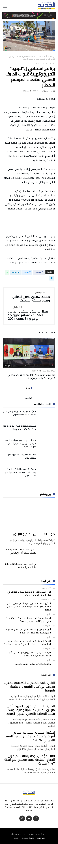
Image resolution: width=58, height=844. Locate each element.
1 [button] (31, 388)
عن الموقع (41, 838)
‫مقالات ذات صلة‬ (47, 333)
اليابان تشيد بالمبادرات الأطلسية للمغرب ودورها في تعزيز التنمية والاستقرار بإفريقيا (31, 376)
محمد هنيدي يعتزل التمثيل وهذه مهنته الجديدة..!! (29, 297)
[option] (29, 359)
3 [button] (26, 388)
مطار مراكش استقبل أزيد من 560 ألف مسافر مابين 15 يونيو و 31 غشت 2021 (29, 313)
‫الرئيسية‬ (52, 56)
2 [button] (29, 388)
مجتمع (38, 56)
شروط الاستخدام (28, 838)
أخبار (45, 56)
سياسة (7, 365)
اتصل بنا (16, 838)
